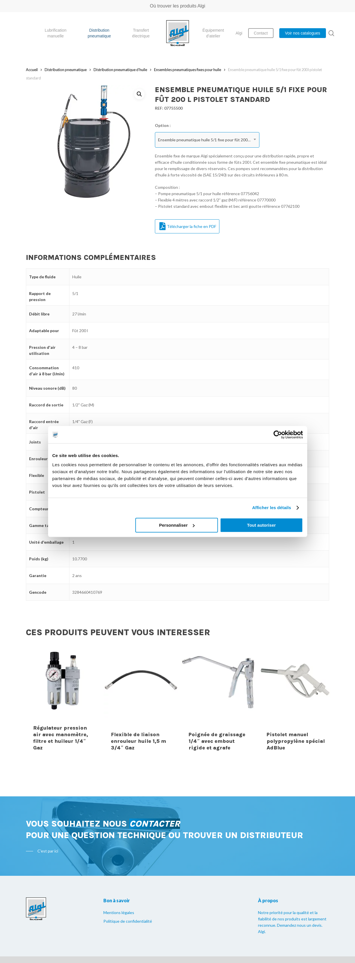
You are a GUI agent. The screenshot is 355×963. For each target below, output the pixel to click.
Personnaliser (177, 525)
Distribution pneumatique (66, 69)
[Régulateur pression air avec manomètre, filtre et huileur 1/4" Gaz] (63, 701)
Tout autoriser (261, 525)
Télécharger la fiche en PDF (188, 226)
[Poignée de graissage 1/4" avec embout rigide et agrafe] (218, 701)
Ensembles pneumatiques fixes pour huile (187, 69)
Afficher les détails (271, 507)
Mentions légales (118, 912)
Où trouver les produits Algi (177, 5)
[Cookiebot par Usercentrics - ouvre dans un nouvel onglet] (278, 434)
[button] (139, 94)
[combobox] (207, 140)
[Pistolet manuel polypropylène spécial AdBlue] (296, 701)
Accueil (32, 69)
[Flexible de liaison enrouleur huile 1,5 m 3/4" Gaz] (140, 701)
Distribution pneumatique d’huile (120, 69)
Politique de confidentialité (127, 921)
